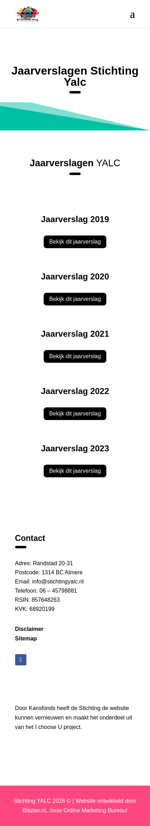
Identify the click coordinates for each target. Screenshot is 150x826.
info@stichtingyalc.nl (58, 582)
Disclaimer (29, 629)
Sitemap (26, 638)
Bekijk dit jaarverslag (75, 242)
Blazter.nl (34, 810)
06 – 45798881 (58, 591)
